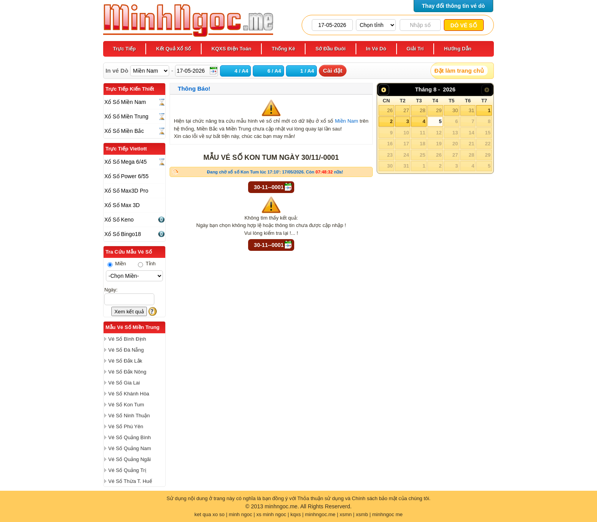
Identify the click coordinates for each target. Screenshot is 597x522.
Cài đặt (333, 70)
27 (406, 110)
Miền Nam (346, 121)
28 (422, 110)
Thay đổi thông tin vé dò (453, 6)
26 (390, 110)
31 (471, 110)
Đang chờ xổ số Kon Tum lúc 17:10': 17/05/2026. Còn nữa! (275, 172)
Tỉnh (147, 263)
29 (438, 110)
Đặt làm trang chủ (459, 70)
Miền (116, 263)
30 (455, 110)
